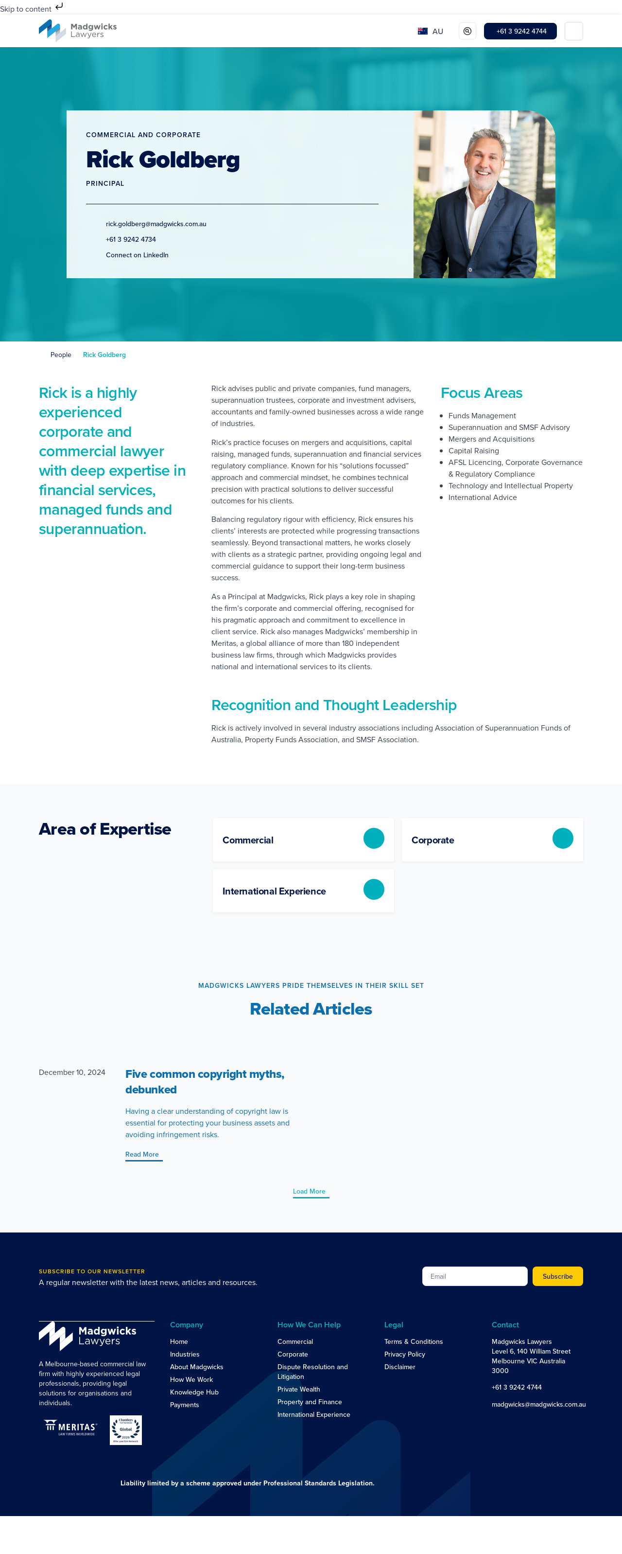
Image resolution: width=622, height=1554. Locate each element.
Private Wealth (298, 1389)
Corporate (292, 1354)
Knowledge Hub (194, 1392)
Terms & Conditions (413, 1341)
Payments (184, 1405)
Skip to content (32, 8)
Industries (185, 1354)
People (61, 354)
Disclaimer (399, 1367)
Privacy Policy (404, 1354)
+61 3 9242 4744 (517, 1387)
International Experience (313, 1414)
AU (437, 31)
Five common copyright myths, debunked (204, 1081)
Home (179, 1341)
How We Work (191, 1379)
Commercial (295, 1341)
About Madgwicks (197, 1367)
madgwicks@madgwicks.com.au (539, 1404)
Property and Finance (309, 1402)
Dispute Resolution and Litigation (312, 1371)
